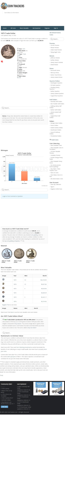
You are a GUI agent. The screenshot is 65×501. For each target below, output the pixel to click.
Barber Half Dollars (56, 110)
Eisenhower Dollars (56, 130)
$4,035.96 (44, 288)
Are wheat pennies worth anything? (55, 165)
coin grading (34, 235)
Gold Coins (54, 140)
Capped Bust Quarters (57, 96)
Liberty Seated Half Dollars (55, 112)
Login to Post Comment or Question (12, 196)
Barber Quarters (55, 91)
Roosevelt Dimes (55, 70)
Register (47, 28)
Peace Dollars (54, 125)
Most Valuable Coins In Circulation (56, 148)
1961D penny (5, 388)
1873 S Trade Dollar (18, 261)
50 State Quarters (55, 85)
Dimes (52, 68)
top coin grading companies (12, 241)
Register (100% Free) (56, 189)
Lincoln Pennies (55, 45)
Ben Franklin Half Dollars (57, 104)
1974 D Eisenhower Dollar (23, 402)
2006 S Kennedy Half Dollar (23, 387)
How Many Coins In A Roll (56, 175)
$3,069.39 (44, 293)
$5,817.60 (44, 284)
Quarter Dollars (55, 81)
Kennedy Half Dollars (56, 101)
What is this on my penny (6, 391)
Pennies (52, 43)
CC (25, 280)
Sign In (56, 28)
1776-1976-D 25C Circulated (6, 395)
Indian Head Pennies (56, 50)
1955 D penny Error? (7, 398)
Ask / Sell (4, 406)
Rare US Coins (54, 172)
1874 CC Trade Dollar (30, 261)
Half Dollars (53, 100)
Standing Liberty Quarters (54, 88)
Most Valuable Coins (56, 145)
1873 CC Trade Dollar (6, 261)
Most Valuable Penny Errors (56, 162)
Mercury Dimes (55, 72)
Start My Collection (56, 184)
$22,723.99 (44, 280)
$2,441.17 (44, 297)
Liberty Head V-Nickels (57, 62)
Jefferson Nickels (55, 58)
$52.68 (19, 77)
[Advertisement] (49, 14)
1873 (23, 49)
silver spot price (11, 356)
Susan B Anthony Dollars (55, 133)
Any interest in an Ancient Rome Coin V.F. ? (7, 403)
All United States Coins (57, 179)
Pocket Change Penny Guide (56, 158)
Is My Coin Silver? (31, 327)
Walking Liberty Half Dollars (55, 106)
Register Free (5, 305)
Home (4, 28)
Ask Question (36, 28)
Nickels (52, 56)
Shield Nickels (54, 64)
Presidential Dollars (56, 136)
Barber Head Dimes (56, 75)
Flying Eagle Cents (56, 52)
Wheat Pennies (55, 47)
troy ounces (18, 323)
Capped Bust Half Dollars (55, 116)
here (12, 312)
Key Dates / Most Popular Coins (55, 169)
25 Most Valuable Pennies (55, 152)
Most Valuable (24, 28)
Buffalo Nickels (55, 60)
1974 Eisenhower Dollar (24, 407)
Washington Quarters (56, 83)
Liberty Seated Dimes (56, 77)
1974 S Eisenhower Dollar (23, 392)
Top (1, 375)
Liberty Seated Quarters (57, 93)
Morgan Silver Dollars (56, 123)
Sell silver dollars (6, 400)
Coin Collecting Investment (23, 347)
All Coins (13, 28)
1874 (15, 284)
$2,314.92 (44, 301)
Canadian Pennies (55, 155)
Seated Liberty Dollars (57, 127)
